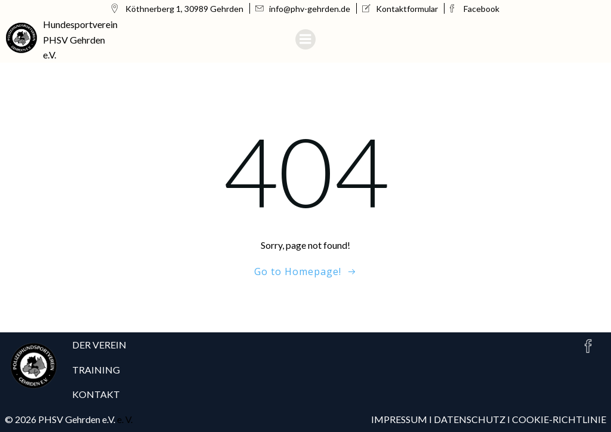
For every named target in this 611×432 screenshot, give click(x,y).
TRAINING (96, 369)
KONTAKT (96, 394)
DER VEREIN (99, 344)
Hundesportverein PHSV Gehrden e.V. (80, 39)
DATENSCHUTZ (470, 419)
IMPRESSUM (399, 419)
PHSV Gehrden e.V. (76, 419)
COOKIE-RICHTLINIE (559, 419)
